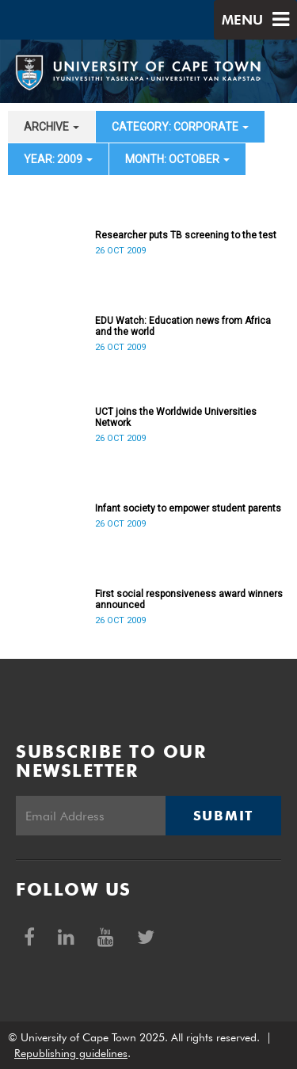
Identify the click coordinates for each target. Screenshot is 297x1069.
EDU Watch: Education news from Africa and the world (183, 326)
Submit (223, 816)
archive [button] (51, 126)
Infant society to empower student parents (188, 508)
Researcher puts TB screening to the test (185, 235)
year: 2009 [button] (58, 159)
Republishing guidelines (71, 1053)
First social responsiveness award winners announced (189, 599)
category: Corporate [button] (180, 126)
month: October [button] (177, 159)
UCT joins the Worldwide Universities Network (176, 417)
